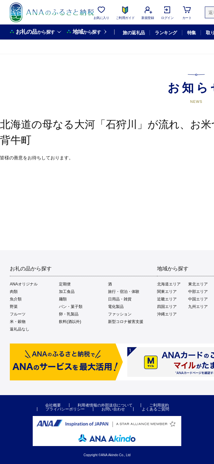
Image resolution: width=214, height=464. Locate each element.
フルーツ (18, 314)
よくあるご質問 (155, 409)
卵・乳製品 (69, 314)
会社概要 (53, 405)
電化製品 (116, 306)
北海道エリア (169, 284)
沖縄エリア (167, 314)
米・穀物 (18, 321)
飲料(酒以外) (70, 321)
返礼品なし (19, 329)
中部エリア (198, 291)
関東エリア (167, 291)
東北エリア (198, 284)
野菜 (14, 306)
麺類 (63, 299)
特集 (191, 32)
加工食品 (67, 291)
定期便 (65, 284)
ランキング (166, 32)
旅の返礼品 (134, 32)
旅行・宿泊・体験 (123, 291)
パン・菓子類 (70, 306)
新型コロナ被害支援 (125, 321)
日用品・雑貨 (120, 299)
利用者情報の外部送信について (105, 405)
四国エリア (167, 306)
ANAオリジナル (24, 284)
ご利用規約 (159, 405)
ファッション (120, 314)
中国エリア (198, 299)
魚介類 (16, 299)
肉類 (14, 291)
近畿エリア (167, 299)
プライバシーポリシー (65, 409)
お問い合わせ (113, 409)
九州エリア (198, 306)
